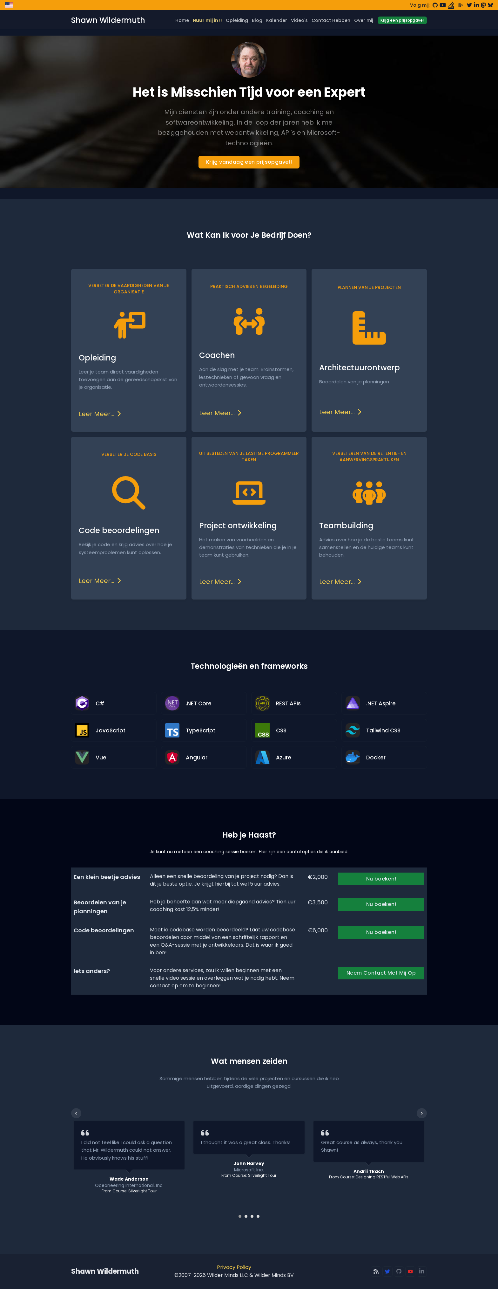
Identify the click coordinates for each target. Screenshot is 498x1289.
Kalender (276, 20)
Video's (299, 20)
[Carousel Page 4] (258, 1216)
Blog (257, 20)
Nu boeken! (381, 878)
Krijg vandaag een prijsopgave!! (249, 162)
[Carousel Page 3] (252, 1216)
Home (182, 20)
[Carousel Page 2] (246, 1216)
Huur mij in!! (207, 20)
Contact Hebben (331, 20)
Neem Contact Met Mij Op (381, 973)
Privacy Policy (234, 1267)
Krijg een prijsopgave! (402, 20)
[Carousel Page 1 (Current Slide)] (240, 1216)
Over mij (363, 20)
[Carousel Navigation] (249, 1113)
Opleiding (237, 20)
